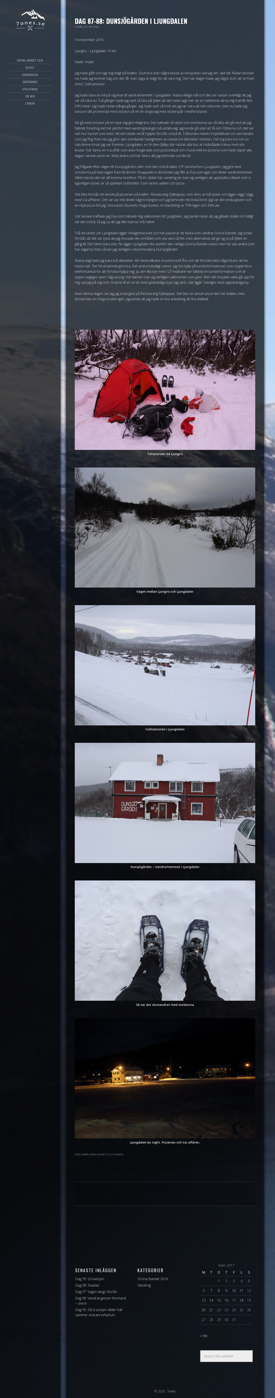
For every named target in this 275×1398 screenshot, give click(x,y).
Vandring (118, 1154)
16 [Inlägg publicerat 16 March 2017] (226, 1300)
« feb (204, 1335)
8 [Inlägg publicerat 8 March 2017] (219, 1290)
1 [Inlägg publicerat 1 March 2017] (219, 1281)
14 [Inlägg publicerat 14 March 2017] (211, 1300)
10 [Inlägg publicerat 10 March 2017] (234, 1290)
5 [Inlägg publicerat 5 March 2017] (249, 1281)
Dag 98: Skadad (87, 1285)
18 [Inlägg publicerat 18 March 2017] (241, 1300)
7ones (30, 20)
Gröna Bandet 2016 (101, 1154)
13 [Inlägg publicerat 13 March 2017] (204, 1300)
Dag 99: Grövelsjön (89, 1278)
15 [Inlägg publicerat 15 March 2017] (219, 1300)
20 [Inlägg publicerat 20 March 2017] (204, 1310)
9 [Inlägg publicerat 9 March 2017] (226, 1290)
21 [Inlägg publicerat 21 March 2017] (211, 1310)
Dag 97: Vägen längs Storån (96, 1291)
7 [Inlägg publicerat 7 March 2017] (211, 1290)
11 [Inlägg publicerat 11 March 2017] (241, 1290)
